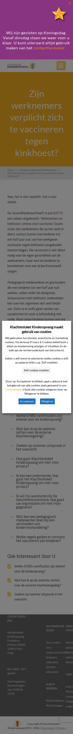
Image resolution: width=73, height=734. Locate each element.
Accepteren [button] (27, 401)
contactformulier (49, 47)
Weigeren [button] (47, 401)
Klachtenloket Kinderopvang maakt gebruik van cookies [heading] (36, 329)
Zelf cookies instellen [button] (36, 370)
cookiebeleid (13, 389)
